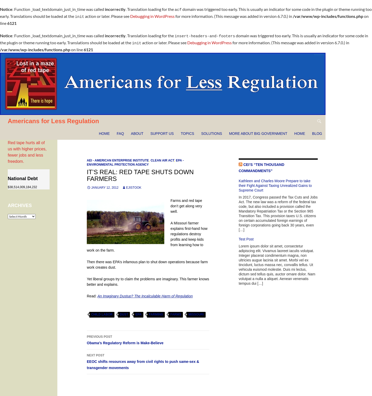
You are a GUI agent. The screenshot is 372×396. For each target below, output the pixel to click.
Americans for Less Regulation (53, 117)
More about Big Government (258, 130)
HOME (299, 130)
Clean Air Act (162, 157)
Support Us (162, 130)
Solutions (211, 130)
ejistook (133, 184)
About (137, 130)
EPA (138, 311)
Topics (187, 130)
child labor (102, 311)
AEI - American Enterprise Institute (118, 157)
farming (156, 311)
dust (124, 311)
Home (104, 130)
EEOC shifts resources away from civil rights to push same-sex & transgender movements (148, 358)
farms (175, 311)
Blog (317, 130)
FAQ (120, 130)
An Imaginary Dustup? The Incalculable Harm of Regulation (145, 293)
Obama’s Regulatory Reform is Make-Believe (148, 336)
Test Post (246, 236)
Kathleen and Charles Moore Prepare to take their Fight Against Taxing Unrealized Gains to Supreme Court (275, 182)
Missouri (196, 311)
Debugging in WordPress (152, 15)
